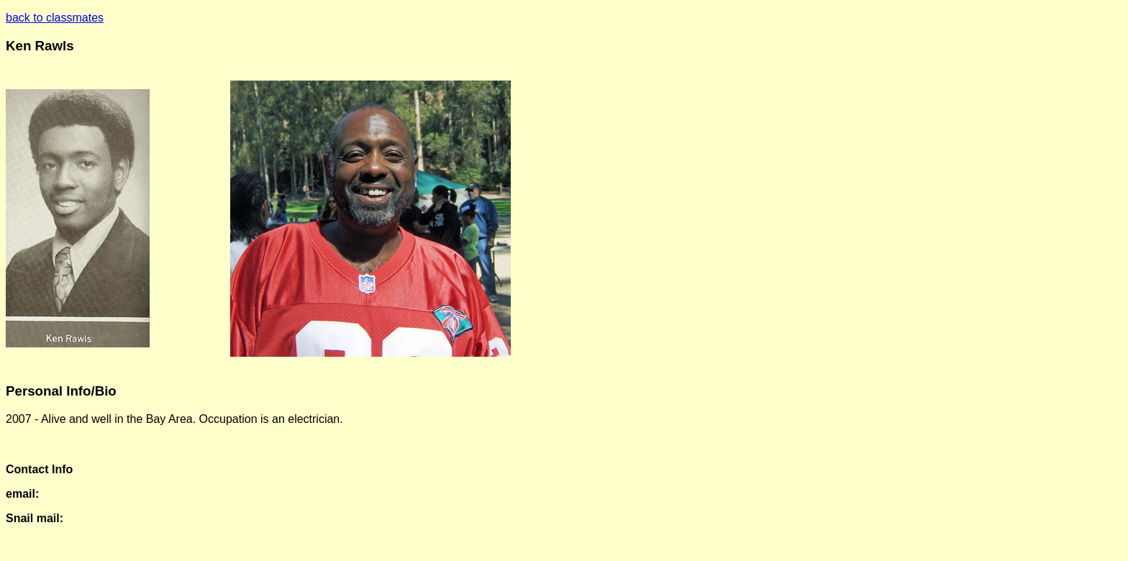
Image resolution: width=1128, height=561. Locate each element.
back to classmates (55, 18)
